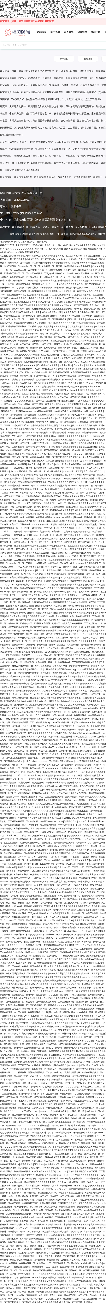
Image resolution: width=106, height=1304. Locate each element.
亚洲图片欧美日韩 (42, 623)
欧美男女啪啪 (84, 376)
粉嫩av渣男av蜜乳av (46, 644)
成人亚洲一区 (35, 390)
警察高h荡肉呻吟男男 (81, 719)
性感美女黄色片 (61, 613)
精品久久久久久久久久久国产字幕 (84, 609)
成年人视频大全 (29, 701)
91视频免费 (46, 326)
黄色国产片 (45, 531)
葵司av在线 (25, 588)
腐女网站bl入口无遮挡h (27, 351)
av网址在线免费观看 (93, 411)
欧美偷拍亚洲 (45, 800)
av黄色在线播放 (13, 432)
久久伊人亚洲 (76, 775)
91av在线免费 (42, 804)
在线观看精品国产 (30, 1203)
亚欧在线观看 (60, 574)
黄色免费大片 (28, 1175)
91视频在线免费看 (58, 754)
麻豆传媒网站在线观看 (29, 312)
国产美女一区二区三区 (42, 344)
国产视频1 (22, 1168)
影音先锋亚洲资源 (42, 641)
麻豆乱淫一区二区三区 (20, 344)
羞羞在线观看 (88, 478)
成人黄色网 (21, 609)
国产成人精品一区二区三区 (26, 542)
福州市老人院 (33, 227)
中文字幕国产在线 (93, 393)
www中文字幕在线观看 (58, 1139)
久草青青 (67, 369)
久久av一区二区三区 (72, 471)
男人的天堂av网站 (59, 690)
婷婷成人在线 (64, 1277)
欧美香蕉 (55, 913)
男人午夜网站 (70, 881)
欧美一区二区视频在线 (20, 524)
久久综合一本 (69, 291)
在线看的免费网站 (73, 464)
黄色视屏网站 (56, 598)
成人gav (60, 991)
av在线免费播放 (61, 411)
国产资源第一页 (79, 850)
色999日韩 (45, 680)
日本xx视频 (25, 263)
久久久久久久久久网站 (62, 309)
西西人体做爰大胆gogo (22, 666)
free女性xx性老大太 (85, 874)
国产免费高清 (27, 708)
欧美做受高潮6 (91, 344)
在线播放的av (94, 687)
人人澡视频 (66, 1168)
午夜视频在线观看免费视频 (85, 369)
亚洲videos (39, 1164)
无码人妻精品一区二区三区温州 (26, 697)
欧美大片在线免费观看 (80, 616)
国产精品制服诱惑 (71, 694)
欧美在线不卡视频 (44, 662)
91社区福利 (42, 1051)
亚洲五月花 (47, 842)
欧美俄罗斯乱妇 (54, 1019)
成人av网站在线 (19, 938)
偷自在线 (62, 1040)
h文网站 (76, 1231)
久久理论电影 (7, 1037)
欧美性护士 (29, 1224)
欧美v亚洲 (15, 772)
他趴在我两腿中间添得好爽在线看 (33, 673)
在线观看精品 (50, 347)
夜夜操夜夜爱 (28, 379)
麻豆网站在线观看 (67, 1207)
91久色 (57, 517)
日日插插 (30, 422)
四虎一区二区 (18, 860)
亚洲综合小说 (88, 535)
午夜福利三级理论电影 (79, 910)
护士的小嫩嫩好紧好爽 (82, 347)
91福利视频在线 (82, 871)
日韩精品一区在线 (34, 545)
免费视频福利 (78, 1178)
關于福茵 (55, 32)
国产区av (65, 390)
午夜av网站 (17, 436)
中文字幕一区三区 (28, 439)
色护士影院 (91, 1026)
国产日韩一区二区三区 (94, 418)
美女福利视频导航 (62, 892)
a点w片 (15, 309)
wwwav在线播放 (91, 708)
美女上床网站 (15, 556)
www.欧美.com (62, 775)
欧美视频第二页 (54, 818)
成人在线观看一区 (24, 839)
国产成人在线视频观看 (16, 758)
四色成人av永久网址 (31, 1200)
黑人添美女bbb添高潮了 (27, 337)
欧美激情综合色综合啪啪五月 (77, 266)
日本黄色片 (52, 1044)
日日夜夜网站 (83, 521)
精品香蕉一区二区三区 (22, 641)
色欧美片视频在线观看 (51, 312)
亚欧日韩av (33, 535)
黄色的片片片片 (60, 910)
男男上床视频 (69, 973)
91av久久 (25, 1016)
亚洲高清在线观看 (58, 432)
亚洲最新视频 (94, 1288)
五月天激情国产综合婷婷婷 (60, 468)
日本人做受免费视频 (78, 793)
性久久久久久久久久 (88, 641)
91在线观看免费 (33, 705)
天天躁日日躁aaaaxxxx (19, 485)
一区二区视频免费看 (33, 436)
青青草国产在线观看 (10, 365)
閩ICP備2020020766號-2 (83, 234)
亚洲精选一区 (64, 415)
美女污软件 (73, 591)
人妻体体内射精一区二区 (41, 340)
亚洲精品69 (19, 705)
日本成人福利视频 (21, 1210)
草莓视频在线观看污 (21, 917)
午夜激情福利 (58, 1079)
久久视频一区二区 (76, 1111)
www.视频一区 (14, 1299)
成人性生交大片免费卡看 (11, 256)
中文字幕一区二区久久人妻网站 (58, 528)
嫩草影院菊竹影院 (44, 1175)
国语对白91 (95, 606)
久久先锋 (60, 652)
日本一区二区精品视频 (81, 743)
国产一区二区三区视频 (43, 1037)
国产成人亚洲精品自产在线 (17, 305)
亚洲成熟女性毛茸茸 (33, 906)
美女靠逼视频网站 (52, 1281)
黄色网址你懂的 (53, 1086)
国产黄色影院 (18, 598)
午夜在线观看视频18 (21, 1086)
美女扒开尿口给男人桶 (10, 701)
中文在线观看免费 (59, 680)
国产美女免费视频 (66, 1002)
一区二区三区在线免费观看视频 (56, 1076)
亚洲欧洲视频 (84, 881)
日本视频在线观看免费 (44, 591)
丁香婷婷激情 (91, 991)
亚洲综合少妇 (88, 895)
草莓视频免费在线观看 (83, 1168)
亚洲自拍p (75, 941)
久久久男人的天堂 (89, 298)
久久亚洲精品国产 (96, 503)
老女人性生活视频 (52, 853)
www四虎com (34, 775)
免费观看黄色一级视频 (67, 263)
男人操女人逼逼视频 (44, 1062)
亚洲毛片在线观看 (43, 998)
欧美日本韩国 (51, 305)
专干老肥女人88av (8, 298)
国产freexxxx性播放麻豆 (94, 1044)
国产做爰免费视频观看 (82, 1238)
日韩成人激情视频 (74, 418)
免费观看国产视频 (92, 309)
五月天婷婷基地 (13, 655)
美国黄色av (80, 404)
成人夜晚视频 (36, 1207)
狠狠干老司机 (10, 266)
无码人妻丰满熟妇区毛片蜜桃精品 (19, 478)
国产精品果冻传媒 (78, 397)
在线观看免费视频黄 (65, 697)
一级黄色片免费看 (14, 418)
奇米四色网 (65, 450)
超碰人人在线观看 (54, 1047)
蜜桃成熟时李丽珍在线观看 (22, 613)
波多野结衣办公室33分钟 (23, 489)
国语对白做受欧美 (51, 390)
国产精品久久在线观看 (46, 1002)
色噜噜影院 (61, 984)
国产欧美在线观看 (68, 422)
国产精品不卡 (14, 1040)
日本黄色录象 (14, 740)
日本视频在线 (16, 743)
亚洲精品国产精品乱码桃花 (63, 804)
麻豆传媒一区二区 (12, 1161)
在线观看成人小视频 (80, 1062)
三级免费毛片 (56, 881)
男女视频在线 (24, 602)
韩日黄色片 (100, 326)
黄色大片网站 (76, 613)
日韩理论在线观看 (95, 772)
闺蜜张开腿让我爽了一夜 (12, 386)
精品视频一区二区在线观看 (91, 294)
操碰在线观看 (36, 606)
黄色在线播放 (57, 977)
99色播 (17, 652)
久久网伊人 (93, 507)
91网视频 (36, 1065)
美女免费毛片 (42, 422)
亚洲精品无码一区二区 (14, 273)
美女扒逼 (14, 376)
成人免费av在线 (78, 705)
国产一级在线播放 (34, 273)
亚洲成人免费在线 (65, 871)
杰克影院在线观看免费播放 (48, 379)
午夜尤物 (22, 818)
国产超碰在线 (40, 294)
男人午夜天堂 (30, 1245)
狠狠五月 (61, 644)
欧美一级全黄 (78, 1277)
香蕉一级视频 (30, 397)
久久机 (45, 1012)
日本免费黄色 (87, 326)
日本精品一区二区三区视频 (12, 545)
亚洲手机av (19, 934)
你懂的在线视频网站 (49, 577)
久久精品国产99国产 (47, 415)
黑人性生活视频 (53, 949)
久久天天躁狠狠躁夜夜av (86, 761)
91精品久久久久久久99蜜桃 (26, 355)
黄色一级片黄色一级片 (30, 842)
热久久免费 (57, 302)
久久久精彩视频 (43, 715)
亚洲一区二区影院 (16, 1139)
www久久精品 (77, 390)
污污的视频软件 (8, 1150)
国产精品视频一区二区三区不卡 (68, 337)
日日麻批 (5, 330)
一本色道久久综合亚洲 (85, 676)
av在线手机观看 (7, 337)
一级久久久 (77, 454)
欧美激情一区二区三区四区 (72, 1185)
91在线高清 (31, 598)
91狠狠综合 (95, 987)
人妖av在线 (43, 701)
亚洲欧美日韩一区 (9, 411)
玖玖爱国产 (45, 874)
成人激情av (62, 259)
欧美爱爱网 (23, 340)
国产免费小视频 (91, 613)
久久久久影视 (12, 729)
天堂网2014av (64, 1097)
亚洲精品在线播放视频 (16, 326)
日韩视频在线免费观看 (60, 510)
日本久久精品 (50, 436)
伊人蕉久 (30, 715)
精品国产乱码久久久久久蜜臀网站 (39, 418)
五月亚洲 (26, 680)
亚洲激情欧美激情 (20, 722)
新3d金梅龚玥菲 (91, 903)
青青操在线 (92, 259)
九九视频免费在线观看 (93, 1150)
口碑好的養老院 (97, 227)
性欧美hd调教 (99, 330)
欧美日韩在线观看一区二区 (76, 598)
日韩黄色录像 (19, 475)
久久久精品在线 (71, 1019)
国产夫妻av (89, 355)
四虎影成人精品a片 (90, 637)
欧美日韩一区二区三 (39, 1196)
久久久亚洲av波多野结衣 (92, 673)
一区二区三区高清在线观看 (18, 284)
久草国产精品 (46, 903)
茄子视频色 (73, 754)
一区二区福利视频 (23, 712)
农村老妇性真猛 (29, 514)
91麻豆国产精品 (94, 1058)
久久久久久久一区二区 (42, 524)
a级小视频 (65, 1118)
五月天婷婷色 (60, 340)
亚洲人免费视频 (51, 687)
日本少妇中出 (52, 987)
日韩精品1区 (50, 1104)
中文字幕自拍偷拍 (16, 634)
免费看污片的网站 (42, 1214)
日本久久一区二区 (65, 404)
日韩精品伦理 (64, 280)
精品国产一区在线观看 (48, 1178)
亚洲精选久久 (6, 1277)
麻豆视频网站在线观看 (95, 1033)
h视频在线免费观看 (53, 1157)
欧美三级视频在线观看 (47, 316)
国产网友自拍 (38, 1108)
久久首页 (30, 319)
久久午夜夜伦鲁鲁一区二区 (93, 386)
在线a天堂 (35, 694)
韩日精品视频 (74, 1146)
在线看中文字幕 (28, 1051)
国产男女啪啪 (32, 634)
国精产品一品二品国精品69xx (76, 853)
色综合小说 (32, 800)
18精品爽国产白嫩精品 (91, 1263)
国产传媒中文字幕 (12, 496)
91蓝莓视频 (95, 598)
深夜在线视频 (95, 570)
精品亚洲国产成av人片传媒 (86, 1101)
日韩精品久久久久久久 (68, 436)
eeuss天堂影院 (51, 521)
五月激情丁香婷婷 (9, 1019)
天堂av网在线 (64, 347)
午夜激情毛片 (62, 1161)
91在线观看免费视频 (33, 853)
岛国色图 (94, 1295)
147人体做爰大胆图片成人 (44, 871)
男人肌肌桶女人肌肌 (96, 1051)
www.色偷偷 (6, 1210)
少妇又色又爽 (64, 1238)
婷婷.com (14, 492)
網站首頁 (41, 32)
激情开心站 (6, 747)
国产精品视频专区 (63, 1132)
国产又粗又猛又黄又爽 (63, 1090)
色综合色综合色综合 (50, 355)
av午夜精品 (37, 917)
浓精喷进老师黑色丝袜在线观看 (32, 482)
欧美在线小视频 (7, 507)
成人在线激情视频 (48, 825)
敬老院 (45, 227)
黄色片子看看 (56, 1295)
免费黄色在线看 (37, 457)
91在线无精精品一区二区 (33, 1047)
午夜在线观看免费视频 (76, 758)
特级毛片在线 (83, 789)
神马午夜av (72, 1200)
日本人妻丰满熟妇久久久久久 (81, 1009)
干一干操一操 (6, 270)
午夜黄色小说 (38, 1189)
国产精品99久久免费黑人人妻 (47, 383)
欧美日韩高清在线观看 (81, 372)
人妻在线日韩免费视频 (91, 302)
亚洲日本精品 (18, 1235)
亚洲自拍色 (91, 415)
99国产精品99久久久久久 (36, 761)
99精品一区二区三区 (81, 556)
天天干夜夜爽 (52, 1267)
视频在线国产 (60, 1065)
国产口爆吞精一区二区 (22, 591)
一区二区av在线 (13, 966)
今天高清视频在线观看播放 (69, 708)
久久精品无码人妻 (80, 439)
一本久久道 (71, 294)
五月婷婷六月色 (92, 379)
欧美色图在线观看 (44, 1291)
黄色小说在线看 (15, 362)
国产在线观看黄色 (93, 284)
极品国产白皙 (39, 846)
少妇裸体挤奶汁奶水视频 (78, 273)
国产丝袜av (87, 595)
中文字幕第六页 (73, 549)
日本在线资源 (60, 966)
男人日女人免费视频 (36, 818)
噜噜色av (35, 680)
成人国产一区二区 (70, 492)
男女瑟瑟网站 (38, 782)
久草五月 (40, 659)
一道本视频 (52, 814)
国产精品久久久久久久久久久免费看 (73, 620)
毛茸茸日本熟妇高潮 (25, 648)
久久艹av (96, 1203)
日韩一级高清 (32, 903)
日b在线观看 (32, 751)
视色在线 (78, 517)
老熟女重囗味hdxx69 (68, 485)
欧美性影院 (25, 1044)
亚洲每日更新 (44, 1125)
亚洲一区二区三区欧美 (35, 386)
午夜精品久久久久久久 (58, 482)
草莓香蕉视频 (80, 715)
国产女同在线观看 (26, 659)
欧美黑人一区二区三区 (18, 768)
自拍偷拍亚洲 (68, 401)
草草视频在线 (73, 326)
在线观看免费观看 (41, 1136)
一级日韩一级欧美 (89, 857)
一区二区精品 (47, 464)
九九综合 (20, 287)
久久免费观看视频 (86, 669)
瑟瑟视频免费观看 (83, 545)
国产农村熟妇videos (39, 627)
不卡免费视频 (30, 765)
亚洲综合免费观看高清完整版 (32, 1019)
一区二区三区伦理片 (56, 1263)
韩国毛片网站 (65, 365)
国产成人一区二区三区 (40, 729)
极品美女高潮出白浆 (35, 934)
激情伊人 (56, 729)
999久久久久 (82, 811)
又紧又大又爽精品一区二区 (28, 369)
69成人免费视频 (7, 984)
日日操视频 (37, 1069)
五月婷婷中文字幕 (8, 1065)
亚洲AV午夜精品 (11, 439)
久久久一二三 (46, 1111)
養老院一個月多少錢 (62, 227)
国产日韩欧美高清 (27, 454)
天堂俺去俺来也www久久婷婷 (63, 627)
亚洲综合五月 (50, 1069)
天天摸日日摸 (37, 652)
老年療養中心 (63, 219)
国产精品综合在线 (31, 637)
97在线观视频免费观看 (85, 323)
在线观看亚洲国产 (48, 485)
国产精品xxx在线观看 (32, 676)
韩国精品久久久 (61, 705)
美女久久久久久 (28, 365)
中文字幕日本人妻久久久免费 (68, 429)
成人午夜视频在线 (84, 588)
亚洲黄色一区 (86, 436)
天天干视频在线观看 (31, 496)
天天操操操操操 (49, 1129)
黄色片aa (77, 256)
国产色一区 (29, 450)
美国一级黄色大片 (47, 404)
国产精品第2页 (29, 316)
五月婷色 (4, 277)
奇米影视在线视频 (48, 280)
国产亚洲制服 (87, 1136)
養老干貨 (95, 32)
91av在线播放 (27, 1062)
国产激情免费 (77, 393)
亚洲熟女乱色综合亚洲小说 (44, 878)
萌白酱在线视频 (11, 1044)
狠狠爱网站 (13, 1231)
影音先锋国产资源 (77, 966)
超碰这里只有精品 (76, 782)
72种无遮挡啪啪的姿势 (87, 524)
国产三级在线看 (59, 1125)
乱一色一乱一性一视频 (66, 277)
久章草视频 (27, 1101)
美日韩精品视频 (13, 1083)
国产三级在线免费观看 (56, 461)
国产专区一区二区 (20, 457)
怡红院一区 (17, 765)
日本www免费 (28, 432)
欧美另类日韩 (67, 676)
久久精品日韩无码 (58, 1221)
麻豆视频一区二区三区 (56, 793)
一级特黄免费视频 (51, 676)
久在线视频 (57, 514)
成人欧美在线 (60, 606)
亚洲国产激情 (98, 871)
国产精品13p (34, 326)
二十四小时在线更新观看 (75, 503)
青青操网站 (63, 963)
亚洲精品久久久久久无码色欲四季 (63, 1005)
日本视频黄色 (67, 765)
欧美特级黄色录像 (37, 814)
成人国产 (79, 379)
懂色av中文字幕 (63, 885)
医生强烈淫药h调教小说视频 (20, 294)
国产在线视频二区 (76, 1214)
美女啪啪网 (35, 1228)
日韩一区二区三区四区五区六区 (60, 457)
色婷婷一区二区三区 (64, 545)
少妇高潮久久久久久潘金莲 (70, 284)
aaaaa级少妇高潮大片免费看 (77, 818)
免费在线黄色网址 (43, 358)
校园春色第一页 (37, 768)
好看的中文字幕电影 (13, 358)
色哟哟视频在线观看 (41, 309)
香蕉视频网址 (24, 871)
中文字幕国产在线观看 (93, 464)
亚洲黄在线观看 (29, 1288)
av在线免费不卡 (69, 729)
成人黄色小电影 (37, 888)
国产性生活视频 (17, 510)
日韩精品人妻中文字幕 (20, 878)
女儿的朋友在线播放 (65, 938)
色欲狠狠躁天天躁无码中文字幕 (38, 429)
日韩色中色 (23, 347)
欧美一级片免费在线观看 (88, 457)
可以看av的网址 (47, 832)
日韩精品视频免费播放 (75, 1129)
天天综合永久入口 (50, 330)
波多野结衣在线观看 (43, 411)
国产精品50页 (80, 1228)
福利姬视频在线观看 (69, 577)
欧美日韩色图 (6, 874)
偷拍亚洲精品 (33, 464)
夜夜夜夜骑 (73, 461)
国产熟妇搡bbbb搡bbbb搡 (73, 1026)
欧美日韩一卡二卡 (20, 726)
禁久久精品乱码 (75, 340)
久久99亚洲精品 (45, 719)
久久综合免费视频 (67, 521)
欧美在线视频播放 (76, 584)
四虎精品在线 (72, 1079)
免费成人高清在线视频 (92, 549)
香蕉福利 (57, 492)
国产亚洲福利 (58, 1253)
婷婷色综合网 (61, 1270)
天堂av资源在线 (62, 719)
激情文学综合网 (43, 1253)
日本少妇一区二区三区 (20, 443)
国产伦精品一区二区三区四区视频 (51, 319)
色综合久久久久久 (92, 337)
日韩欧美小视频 (19, 913)
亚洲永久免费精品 (44, 613)
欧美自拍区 (35, 393)
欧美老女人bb (74, 595)
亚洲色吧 (97, 765)
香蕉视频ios (5, 1009)
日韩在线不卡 (6, 468)
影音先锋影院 (96, 690)
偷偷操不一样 (92, 390)
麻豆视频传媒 (48, 697)
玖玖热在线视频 (59, 736)
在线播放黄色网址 (96, 994)
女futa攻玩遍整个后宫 (52, 369)
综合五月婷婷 (10, 482)
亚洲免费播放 (78, 1097)
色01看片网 (65, 1072)
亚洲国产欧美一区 (40, 931)
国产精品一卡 (25, 956)
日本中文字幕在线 (34, 1235)
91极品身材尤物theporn (49, 786)
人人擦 (91, 1228)
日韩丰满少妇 (88, 984)
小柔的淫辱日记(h (72, 302)
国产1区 (36, 970)
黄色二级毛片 (78, 415)
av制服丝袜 (51, 1238)
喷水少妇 (78, 309)
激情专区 (51, 386)
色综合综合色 (56, 931)
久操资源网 (30, 644)
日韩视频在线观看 (94, 1214)
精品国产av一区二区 (84, 287)
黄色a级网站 (51, 475)
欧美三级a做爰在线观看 (88, 291)
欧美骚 (61, 1129)
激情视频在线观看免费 (16, 733)
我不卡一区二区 (23, 528)
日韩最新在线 (36, 347)
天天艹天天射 (22, 1228)
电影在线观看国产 (66, 1069)
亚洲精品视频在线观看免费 (13, 800)
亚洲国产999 (17, 644)
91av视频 (24, 789)
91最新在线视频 (79, 280)
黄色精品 (28, 538)
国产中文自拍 (10, 404)
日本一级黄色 (24, 404)
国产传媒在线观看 (43, 666)
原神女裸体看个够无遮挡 (53, 758)
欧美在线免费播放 (62, 1030)
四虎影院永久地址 (86, 934)
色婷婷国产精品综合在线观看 (78, 553)
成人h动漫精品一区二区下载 (77, 931)
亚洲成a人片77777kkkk (70, 316)
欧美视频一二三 (35, 669)
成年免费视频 (48, 1143)
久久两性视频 (49, 743)
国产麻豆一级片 (67, 563)
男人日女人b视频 (71, 1157)
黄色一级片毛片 (26, 492)
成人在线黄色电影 (14, 450)
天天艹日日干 (34, 758)
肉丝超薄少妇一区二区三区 (44, 284)
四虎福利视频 (66, 733)
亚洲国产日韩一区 (9, 956)
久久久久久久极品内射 (24, 401)
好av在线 (76, 450)
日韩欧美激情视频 (36, 1072)
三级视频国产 (26, 1097)
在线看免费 (74, 673)
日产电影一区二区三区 (80, 634)
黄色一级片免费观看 (33, 1281)
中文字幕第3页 (52, 1164)
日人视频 (32, 291)
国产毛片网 (78, 970)
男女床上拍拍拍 (59, 584)
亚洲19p (82, 259)
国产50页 (54, 952)
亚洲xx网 (42, 397)
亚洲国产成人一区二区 (36, 920)
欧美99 (3, 998)
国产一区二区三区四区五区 (15, 302)
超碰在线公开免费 (61, 358)
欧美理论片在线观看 (15, 1005)
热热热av (20, 952)
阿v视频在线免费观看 (52, 496)
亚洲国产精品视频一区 (78, 726)
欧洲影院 (49, 574)
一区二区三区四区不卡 (91, 1299)
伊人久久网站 (42, 1115)
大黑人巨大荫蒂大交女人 (86, 920)
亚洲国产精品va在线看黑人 (56, 581)
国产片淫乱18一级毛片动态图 (33, 372)
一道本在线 (40, 708)
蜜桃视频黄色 (35, 1168)
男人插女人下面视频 (47, 439)
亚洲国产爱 (59, 287)
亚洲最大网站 (53, 846)
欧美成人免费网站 (29, 796)
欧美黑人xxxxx (13, 796)
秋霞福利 (81, 1051)
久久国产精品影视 (9, 1055)
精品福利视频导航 (82, 1242)
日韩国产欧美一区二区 (14, 319)
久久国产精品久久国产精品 (55, 772)
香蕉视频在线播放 (90, 432)
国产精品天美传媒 (90, 913)
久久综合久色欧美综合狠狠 (50, 270)
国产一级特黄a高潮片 (46, 828)
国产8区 (46, 567)
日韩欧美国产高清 (27, 1055)
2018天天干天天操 (57, 1009)
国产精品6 (73, 899)
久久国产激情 (73, 644)
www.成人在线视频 (45, 1217)
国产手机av (87, 316)
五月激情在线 (64, 425)
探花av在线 (32, 1132)
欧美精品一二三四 (71, 1299)
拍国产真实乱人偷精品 (62, 715)
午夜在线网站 (7, 390)
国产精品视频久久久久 (94, 471)
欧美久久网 (97, 266)
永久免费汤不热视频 (21, 584)
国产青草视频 (95, 828)
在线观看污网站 (75, 832)
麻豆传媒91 (83, 422)
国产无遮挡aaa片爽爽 (10, 1288)
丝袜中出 (66, 1033)
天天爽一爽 (74, 351)
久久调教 (22, 595)
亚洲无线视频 (11, 312)
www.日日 (8, 355)
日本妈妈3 (75, 637)
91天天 (35, 404)
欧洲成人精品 (28, 1217)
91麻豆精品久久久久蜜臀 (45, 630)
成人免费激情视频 (90, 888)
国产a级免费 (40, 1260)
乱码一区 (56, 623)
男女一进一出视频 (81, 980)
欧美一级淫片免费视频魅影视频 (24, 577)
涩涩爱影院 (59, 1288)
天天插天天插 (67, 408)
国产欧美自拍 (32, 821)
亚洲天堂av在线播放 (73, 344)
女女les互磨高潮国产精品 (21, 687)
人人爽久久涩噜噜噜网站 (25, 560)
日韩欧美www (38, 793)
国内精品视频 (14, 1203)
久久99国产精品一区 (96, 842)
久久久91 (30, 570)
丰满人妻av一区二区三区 (88, 1221)
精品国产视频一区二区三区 (90, 542)
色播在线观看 (24, 793)
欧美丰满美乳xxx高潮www (91, 959)
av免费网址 (67, 517)
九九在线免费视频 (56, 294)
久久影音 (46, 807)
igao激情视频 (50, 1277)
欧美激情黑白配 (44, 1288)
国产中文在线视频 (88, 492)
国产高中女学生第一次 (40, 302)
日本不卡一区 (24, 857)
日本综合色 (51, 500)
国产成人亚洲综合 (12, 630)
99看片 (69, 652)
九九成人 (37, 538)
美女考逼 (36, 256)
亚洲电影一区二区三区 (91, 577)
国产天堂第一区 (31, 531)
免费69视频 (66, 846)
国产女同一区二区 (37, 471)
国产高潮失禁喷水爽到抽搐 (38, 446)
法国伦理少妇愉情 (26, 1253)
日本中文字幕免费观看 (86, 1069)
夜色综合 (4, 637)
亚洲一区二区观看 (76, 319)
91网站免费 (41, 563)
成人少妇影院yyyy (78, 1161)
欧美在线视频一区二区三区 (75, 570)
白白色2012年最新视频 (64, 588)
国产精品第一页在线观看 (79, 998)
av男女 (11, 1196)
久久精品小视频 (87, 754)
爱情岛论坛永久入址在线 (69, 475)
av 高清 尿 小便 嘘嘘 (68, 878)
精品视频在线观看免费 (86, 1090)
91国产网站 (85, 461)
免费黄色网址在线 (57, 595)
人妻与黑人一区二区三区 (76, 489)
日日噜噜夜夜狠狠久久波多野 (41, 616)
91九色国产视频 (8, 1284)
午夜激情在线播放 (22, 1171)
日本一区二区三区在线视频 (56, 917)
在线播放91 (59, 1058)
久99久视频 (44, 351)
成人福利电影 (46, 337)
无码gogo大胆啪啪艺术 (54, 273)
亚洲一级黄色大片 (87, 627)
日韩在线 (93, 800)
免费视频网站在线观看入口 (26, 323)
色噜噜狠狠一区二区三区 (86, 468)
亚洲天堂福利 (34, 330)
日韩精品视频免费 (61, 1150)
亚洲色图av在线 (31, 864)
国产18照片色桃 (94, 648)
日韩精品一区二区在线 (94, 517)
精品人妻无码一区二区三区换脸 (40, 259)
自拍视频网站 (76, 411)
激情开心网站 (70, 821)
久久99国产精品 (31, 280)
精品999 (71, 1224)
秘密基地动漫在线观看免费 (85, 446)
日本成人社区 (15, 1178)
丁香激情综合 (63, 828)
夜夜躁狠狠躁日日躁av (64, 602)
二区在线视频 (50, 669)
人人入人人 (5, 489)
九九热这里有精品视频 (66, 376)
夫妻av (27, 256)
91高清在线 (54, 408)
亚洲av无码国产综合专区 (68, 298)
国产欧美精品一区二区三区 (50, 266)
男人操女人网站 (40, 712)
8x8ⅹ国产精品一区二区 (63, 722)
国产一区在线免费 (30, 825)
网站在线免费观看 (72, 478)
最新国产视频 (97, 485)
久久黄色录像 (70, 270)
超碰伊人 (58, 344)
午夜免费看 (43, 952)
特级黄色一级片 (43, 478)
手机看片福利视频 (35, 475)
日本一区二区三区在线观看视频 (54, 634)
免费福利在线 (12, 1238)
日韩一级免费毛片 (92, 775)
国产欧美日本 (39, 1263)
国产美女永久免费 (34, 885)
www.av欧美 (65, 1178)
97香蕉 (41, 1093)
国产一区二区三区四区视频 (48, 401)
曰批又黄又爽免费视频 (50, 333)
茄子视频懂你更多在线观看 (13, 333)
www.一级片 (61, 591)
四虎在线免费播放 (76, 574)
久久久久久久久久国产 (46, 1182)
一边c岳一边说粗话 (19, 694)
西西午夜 (59, 835)
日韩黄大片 (78, 365)
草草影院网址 (38, 1267)
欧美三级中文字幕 (89, 751)
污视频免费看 (76, 917)
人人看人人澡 (63, 743)
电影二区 (59, 464)
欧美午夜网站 (38, 1086)
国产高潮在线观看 (66, 500)
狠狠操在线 (89, 740)
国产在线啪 (84, 485)
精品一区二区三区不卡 (85, 538)
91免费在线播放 (47, 620)
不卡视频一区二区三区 (58, 397)
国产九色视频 (20, 291)
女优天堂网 (17, 754)
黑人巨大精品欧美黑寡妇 (47, 450)
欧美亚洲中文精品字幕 (79, 666)
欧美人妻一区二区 (46, 560)
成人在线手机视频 (54, 1274)
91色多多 (32, 270)
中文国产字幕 (20, 1012)
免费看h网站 (82, 1207)
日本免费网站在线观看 (20, 931)
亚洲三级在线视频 (14, 280)
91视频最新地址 (7, 422)
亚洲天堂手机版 (11, 588)
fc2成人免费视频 (89, 924)
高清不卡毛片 (20, 1129)
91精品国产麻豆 (25, 383)
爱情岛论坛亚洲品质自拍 (31, 895)
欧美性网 (22, 464)
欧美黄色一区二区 (63, 256)
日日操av (40, 927)
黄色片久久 (92, 814)
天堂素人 (38, 507)
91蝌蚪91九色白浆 (86, 270)
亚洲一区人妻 (56, 535)
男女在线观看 (74, 888)
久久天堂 (20, 422)
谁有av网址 (37, 528)
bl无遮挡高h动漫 (88, 1023)
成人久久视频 (34, 1231)
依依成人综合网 (78, 1118)
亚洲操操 (73, 690)
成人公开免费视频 (46, 1302)
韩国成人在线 (59, 326)
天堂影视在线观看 (63, 1217)
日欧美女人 (96, 789)
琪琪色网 (16, 379)
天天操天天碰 (47, 393)
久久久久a (66, 333)
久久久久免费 (70, 312)
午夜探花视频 (32, 287)
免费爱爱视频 (53, 1260)
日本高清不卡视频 (59, 857)
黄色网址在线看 (59, 1214)
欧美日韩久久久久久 (37, 811)
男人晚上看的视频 (97, 362)
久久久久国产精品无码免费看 (23, 786)
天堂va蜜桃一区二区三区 (17, 393)
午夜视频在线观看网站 (42, 602)
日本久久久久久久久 (63, 323)
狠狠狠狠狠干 (37, 305)
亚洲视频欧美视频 (62, 1291)
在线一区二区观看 (34, 574)
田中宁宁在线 (67, 786)
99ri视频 (100, 825)
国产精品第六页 (11, 623)
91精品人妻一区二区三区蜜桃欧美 (21, 779)
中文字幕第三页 (83, 401)
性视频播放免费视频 (87, 630)
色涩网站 (80, 697)
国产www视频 (44, 765)
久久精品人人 (46, 1030)
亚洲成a (34, 1154)
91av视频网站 (85, 567)
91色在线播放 (39, 994)
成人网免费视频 (54, 471)
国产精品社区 (55, 1012)
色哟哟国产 (78, 1210)
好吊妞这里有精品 (92, 256)
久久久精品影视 (19, 1072)
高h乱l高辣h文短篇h (81, 712)
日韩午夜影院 (16, 1245)
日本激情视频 (40, 468)
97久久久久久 (46, 287)
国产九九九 (11, 871)
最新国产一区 (23, 867)
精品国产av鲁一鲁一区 (26, 549)
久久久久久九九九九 (41, 584)
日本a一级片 (68, 379)
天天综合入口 (74, 984)
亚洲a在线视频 (46, 892)
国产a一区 (49, 545)
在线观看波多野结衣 (13, 853)
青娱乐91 (89, 365)
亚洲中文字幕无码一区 (44, 376)
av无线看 (60, 418)
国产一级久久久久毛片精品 (85, 425)
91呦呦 (39, 492)
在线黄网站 (53, 811)
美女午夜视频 (28, 1033)
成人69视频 (50, 652)
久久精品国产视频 (87, 899)
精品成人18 (17, 538)
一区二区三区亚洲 (18, 330)
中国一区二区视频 (20, 500)
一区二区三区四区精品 (84, 528)
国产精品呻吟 (15, 637)
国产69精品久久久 (72, 535)
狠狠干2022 (33, 333)
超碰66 (29, 994)
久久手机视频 (21, 471)
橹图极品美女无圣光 (80, 906)
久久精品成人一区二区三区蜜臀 (74, 305)
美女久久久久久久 (12, 1111)
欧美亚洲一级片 (70, 567)
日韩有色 (24, 729)
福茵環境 (68, 32)
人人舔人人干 (20, 775)
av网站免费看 (21, 390)
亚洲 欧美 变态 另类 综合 (17, 606)
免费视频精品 (48, 991)
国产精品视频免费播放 (20, 881)
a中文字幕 (22, 1274)
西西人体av (92, 1129)
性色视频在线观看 (30, 1030)
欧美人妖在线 (64, 439)
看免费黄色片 (49, 263)
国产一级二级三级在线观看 (48, 570)
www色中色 (35, 1076)
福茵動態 (82, 32)
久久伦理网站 (93, 404)
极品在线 (66, 701)
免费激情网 (62, 726)
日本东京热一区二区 (27, 266)
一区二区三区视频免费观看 (28, 567)
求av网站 (68, 1101)
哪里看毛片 (13, 263)
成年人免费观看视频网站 (69, 895)
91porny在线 (6, 475)
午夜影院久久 (89, 454)
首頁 (14, 45)
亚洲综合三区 (48, 298)
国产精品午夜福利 (62, 443)
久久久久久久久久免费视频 (93, 683)
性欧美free (81, 842)
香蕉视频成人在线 (12, 316)
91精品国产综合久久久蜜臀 (64, 959)
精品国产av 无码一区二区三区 (66, 1136)
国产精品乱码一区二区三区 (63, 1083)
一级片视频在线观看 (21, 1267)
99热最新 (34, 874)
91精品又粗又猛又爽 (72, 496)
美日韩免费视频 (96, 1207)
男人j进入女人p (46, 1132)
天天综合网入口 (91, 623)
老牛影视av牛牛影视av (78, 606)
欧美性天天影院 (44, 291)
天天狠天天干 (98, 634)
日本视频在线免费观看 (47, 365)
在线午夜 (97, 1231)
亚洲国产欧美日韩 (59, 673)
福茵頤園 (49, 219)
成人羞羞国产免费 (16, 715)
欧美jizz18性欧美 (77, 680)
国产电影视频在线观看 (59, 372)
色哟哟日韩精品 (37, 987)
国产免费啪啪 (16, 415)
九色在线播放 (99, 408)
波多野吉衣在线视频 (19, 683)
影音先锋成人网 (17, 277)
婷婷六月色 (35, 298)
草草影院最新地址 (92, 340)
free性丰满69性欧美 (65, 747)
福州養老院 (18, 227)
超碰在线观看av (67, 811)
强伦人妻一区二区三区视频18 (55, 637)
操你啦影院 (29, 662)
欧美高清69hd (66, 768)
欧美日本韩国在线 (83, 408)
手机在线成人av (19, 535)
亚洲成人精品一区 (34, 277)
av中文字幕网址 (80, 800)
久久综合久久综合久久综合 (38, 1242)
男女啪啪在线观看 (85, 312)
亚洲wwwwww (26, 411)
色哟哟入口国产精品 (85, 659)
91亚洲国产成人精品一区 (68, 386)
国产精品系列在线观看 (91, 644)
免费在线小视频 (61, 941)
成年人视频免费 (31, 832)
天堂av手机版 (62, 616)
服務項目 (88, 58)
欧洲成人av (55, 701)
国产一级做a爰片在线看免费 (93, 383)
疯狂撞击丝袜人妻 (14, 662)
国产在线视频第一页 (67, 630)
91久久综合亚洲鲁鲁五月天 (88, 563)
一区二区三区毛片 (59, 351)
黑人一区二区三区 (26, 1291)
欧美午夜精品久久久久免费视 (92, 796)
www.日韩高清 (35, 980)
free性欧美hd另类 (18, 669)
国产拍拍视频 (36, 1122)
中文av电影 (73, 1065)
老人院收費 (81, 227)
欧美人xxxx (31, 952)
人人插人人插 (20, 270)
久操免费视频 (6, 1047)
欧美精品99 (15, 408)
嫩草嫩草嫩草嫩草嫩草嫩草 (64, 641)
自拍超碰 (65, 355)
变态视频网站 (62, 1249)
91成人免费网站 (27, 517)
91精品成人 (49, 277)
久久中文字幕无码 (58, 779)
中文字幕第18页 (43, 736)
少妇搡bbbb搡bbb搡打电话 (92, 591)
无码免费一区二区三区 (38, 609)
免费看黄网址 (98, 1253)
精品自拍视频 (57, 553)
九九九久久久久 (97, 1274)
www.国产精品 (51, 1207)
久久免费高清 (16, 531)
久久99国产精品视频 (54, 1016)
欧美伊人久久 (64, 556)
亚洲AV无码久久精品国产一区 (50, 489)
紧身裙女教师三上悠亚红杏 (76, 514)
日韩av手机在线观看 (69, 1284)
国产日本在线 (12, 1097)
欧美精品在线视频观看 (24, 828)
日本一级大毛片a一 (41, 857)
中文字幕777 (96, 804)
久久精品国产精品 (51, 538)
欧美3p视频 (13, 454)
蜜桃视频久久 (38, 461)
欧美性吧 (26, 652)
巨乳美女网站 (47, 256)
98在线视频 (86, 941)
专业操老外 (37, 263)
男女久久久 (97, 376)
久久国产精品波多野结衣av (42, 726)
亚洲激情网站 (80, 687)
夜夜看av (68, 1047)
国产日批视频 (30, 415)
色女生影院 (21, 980)
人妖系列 (76, 333)
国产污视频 (49, 885)
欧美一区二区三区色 (48, 751)
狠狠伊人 (54, 422)
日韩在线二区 (75, 1270)
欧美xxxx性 (17, 832)
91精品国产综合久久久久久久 (72, 648)
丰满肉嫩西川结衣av (21, 425)
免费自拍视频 (55, 683)
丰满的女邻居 (70, 934)
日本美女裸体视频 (76, 560)
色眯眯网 (100, 655)
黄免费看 (70, 287)
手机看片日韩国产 (74, 655)
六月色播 (86, 333)
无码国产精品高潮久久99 (19, 970)
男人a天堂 (48, 966)
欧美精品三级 (26, 376)
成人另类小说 (97, 273)
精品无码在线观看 (96, 1161)
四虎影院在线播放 (12, 825)
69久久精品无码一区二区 (75, 362)
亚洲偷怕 (84, 1157)
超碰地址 (57, 291)
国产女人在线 (52, 927)
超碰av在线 (51, 659)
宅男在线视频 (83, 804)
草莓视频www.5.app (67, 669)
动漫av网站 (85, 1065)
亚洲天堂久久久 (7, 963)
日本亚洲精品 (29, 556)
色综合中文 (91, 1111)
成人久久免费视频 (36, 938)
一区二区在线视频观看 (84, 825)
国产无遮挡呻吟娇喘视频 (70, 1044)
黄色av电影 (51, 556)
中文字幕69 (56, 567)
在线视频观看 (47, 775)
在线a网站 (82, 1083)
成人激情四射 (77, 355)
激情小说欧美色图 (22, 461)
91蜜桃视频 (77, 358)
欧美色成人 (97, 333)
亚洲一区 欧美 (55, 1256)
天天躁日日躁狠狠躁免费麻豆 (85, 662)
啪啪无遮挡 (61, 560)
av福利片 (98, 581)
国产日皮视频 (84, 277)
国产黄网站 (52, 956)
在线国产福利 (46, 323)
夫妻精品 (73, 259)
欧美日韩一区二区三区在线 (82, 945)
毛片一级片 (25, 309)
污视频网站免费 (62, 393)
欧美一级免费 (28, 804)
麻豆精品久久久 (11, 1079)
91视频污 (47, 492)
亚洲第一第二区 (43, 959)
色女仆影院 (43, 598)
